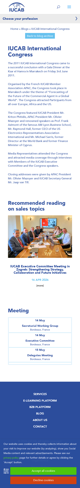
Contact (40, 427)
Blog (40, 414)
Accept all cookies (43, 471)
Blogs (24, 29)
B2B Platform (40, 407)
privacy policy (11, 457)
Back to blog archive (40, 36)
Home (14, 29)
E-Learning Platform (40, 401)
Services (40, 394)
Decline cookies (43, 480)
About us (40, 420)
